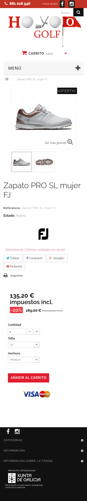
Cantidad (14, 324)
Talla (12, 338)
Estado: (9, 215)
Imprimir (16, 275)
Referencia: (12, 208)
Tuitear (12, 258)
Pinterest (14, 266)
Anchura (14, 353)
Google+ (56, 258)
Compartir (34, 258)
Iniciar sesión (50, 3)
